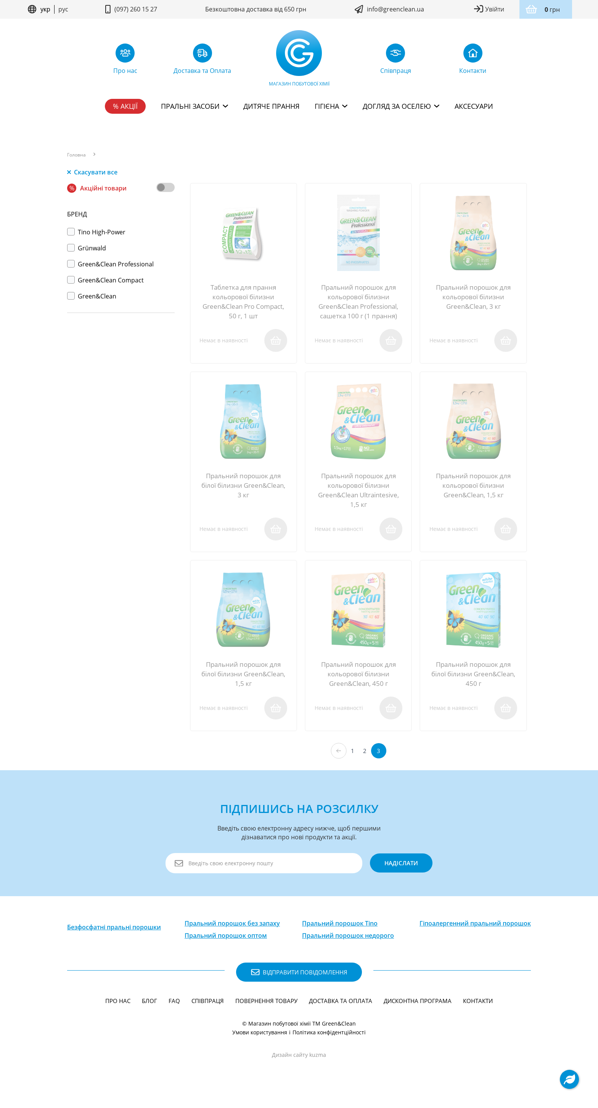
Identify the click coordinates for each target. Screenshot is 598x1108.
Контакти (478, 1012)
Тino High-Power (96, 232)
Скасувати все (92, 172)
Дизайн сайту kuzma (299, 1066)
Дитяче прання (271, 106)
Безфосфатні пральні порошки (114, 938)
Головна (76, 155)
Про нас (117, 1012)
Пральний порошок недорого (348, 947)
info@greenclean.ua (395, 9)
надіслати (397, 874)
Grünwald (86, 248)
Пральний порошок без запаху (232, 935)
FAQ (174, 1012)
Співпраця (207, 1012)
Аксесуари (474, 106)
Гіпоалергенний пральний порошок (475, 935)
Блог (149, 1012)
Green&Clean (91, 296)
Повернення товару (266, 1012)
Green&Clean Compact (105, 280)
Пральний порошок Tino (340, 935)
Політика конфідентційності (329, 1043)
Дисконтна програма (418, 1012)
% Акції (125, 106)
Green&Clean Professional (110, 264)
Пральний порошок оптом (226, 947)
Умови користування (259, 1043)
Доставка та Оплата (340, 1012)
